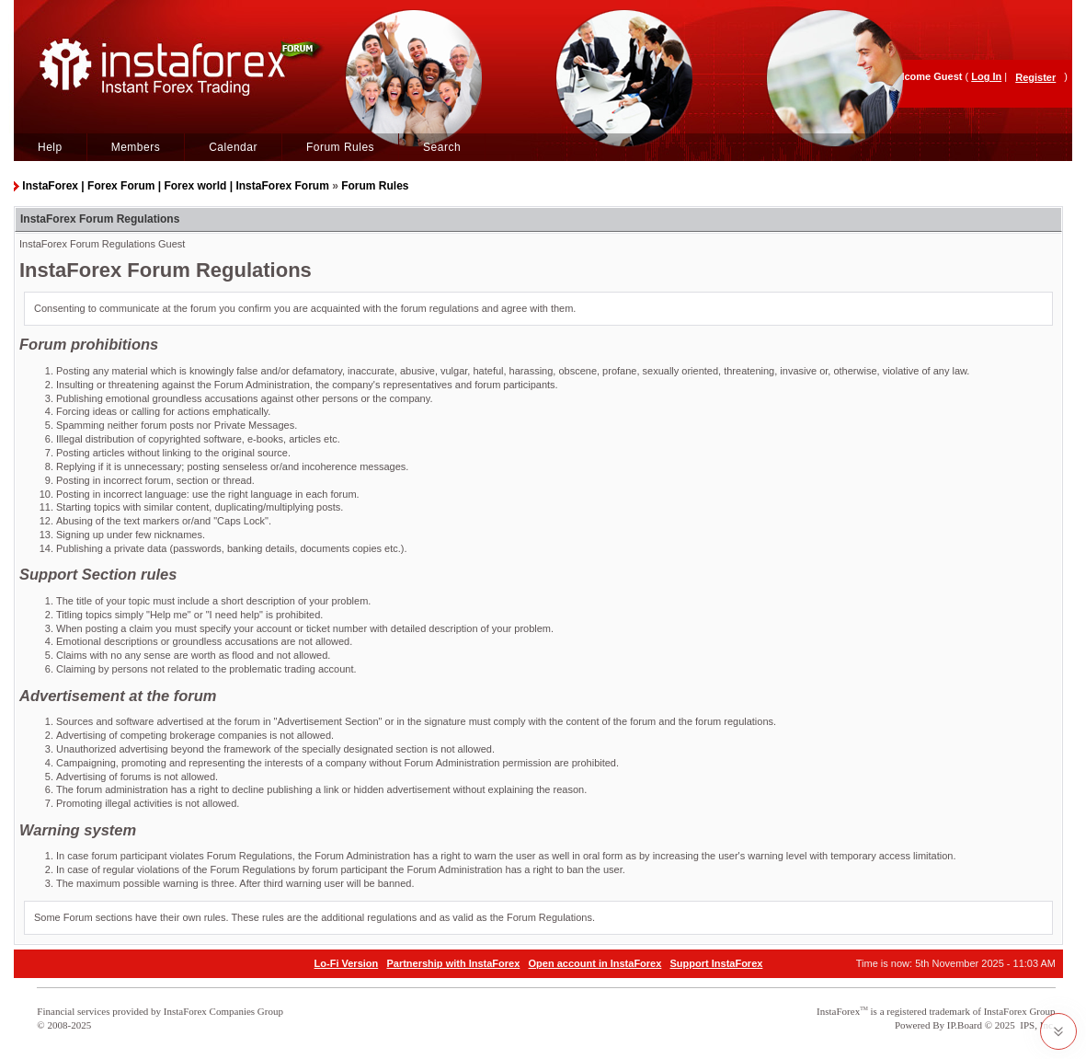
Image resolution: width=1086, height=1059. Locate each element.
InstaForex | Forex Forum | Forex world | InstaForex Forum (175, 185)
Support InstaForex (716, 963)
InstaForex (838, 1011)
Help (50, 147)
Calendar (233, 147)
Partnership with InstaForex (453, 963)
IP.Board (964, 1024)
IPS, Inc (1036, 1024)
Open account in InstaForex (595, 963)
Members (136, 147)
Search (442, 147)
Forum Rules (340, 147)
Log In (986, 76)
